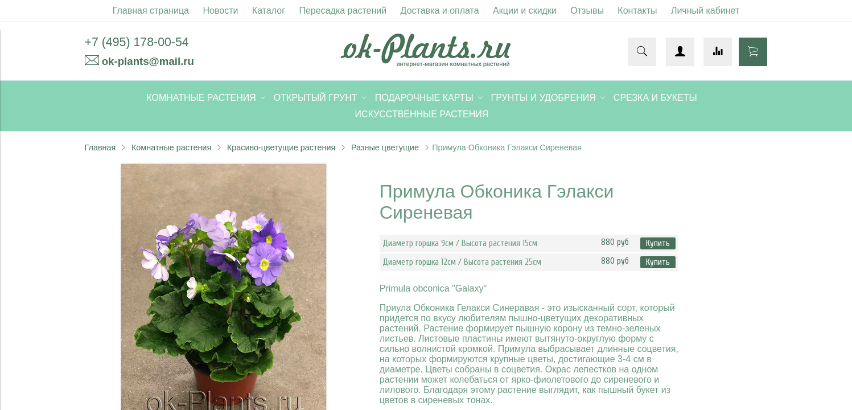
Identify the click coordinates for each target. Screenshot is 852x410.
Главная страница (151, 10)
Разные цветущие (385, 147)
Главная (100, 147)
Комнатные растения (171, 147)
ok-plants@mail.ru (148, 61)
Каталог (268, 10)
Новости (220, 10)
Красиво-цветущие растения (281, 147)
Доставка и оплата (440, 10)
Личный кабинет (705, 10)
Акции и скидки (525, 10)
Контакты (637, 10)
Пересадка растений (342, 10)
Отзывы (587, 10)
